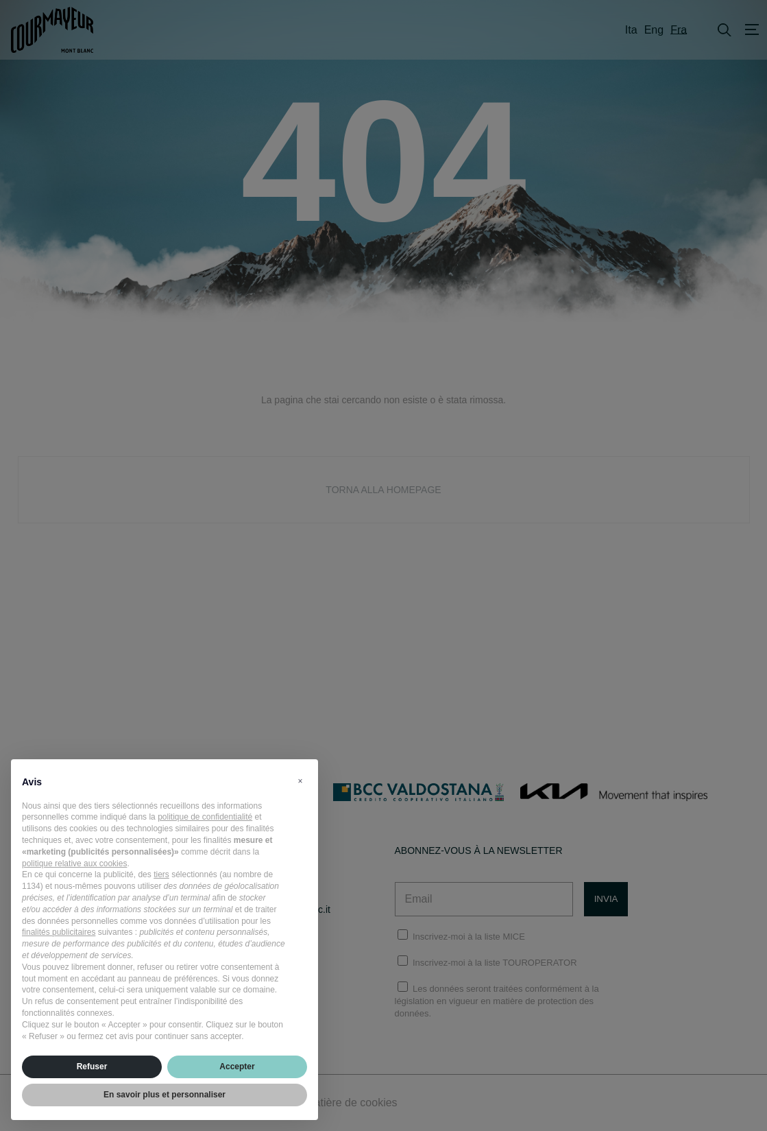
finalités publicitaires (58, 932)
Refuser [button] (92, 1066)
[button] (300, 781)
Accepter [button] (236, 1066)
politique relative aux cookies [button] (74, 863)
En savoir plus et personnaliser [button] (165, 1094)
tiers (161, 874)
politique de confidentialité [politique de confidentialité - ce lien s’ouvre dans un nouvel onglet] (205, 817)
